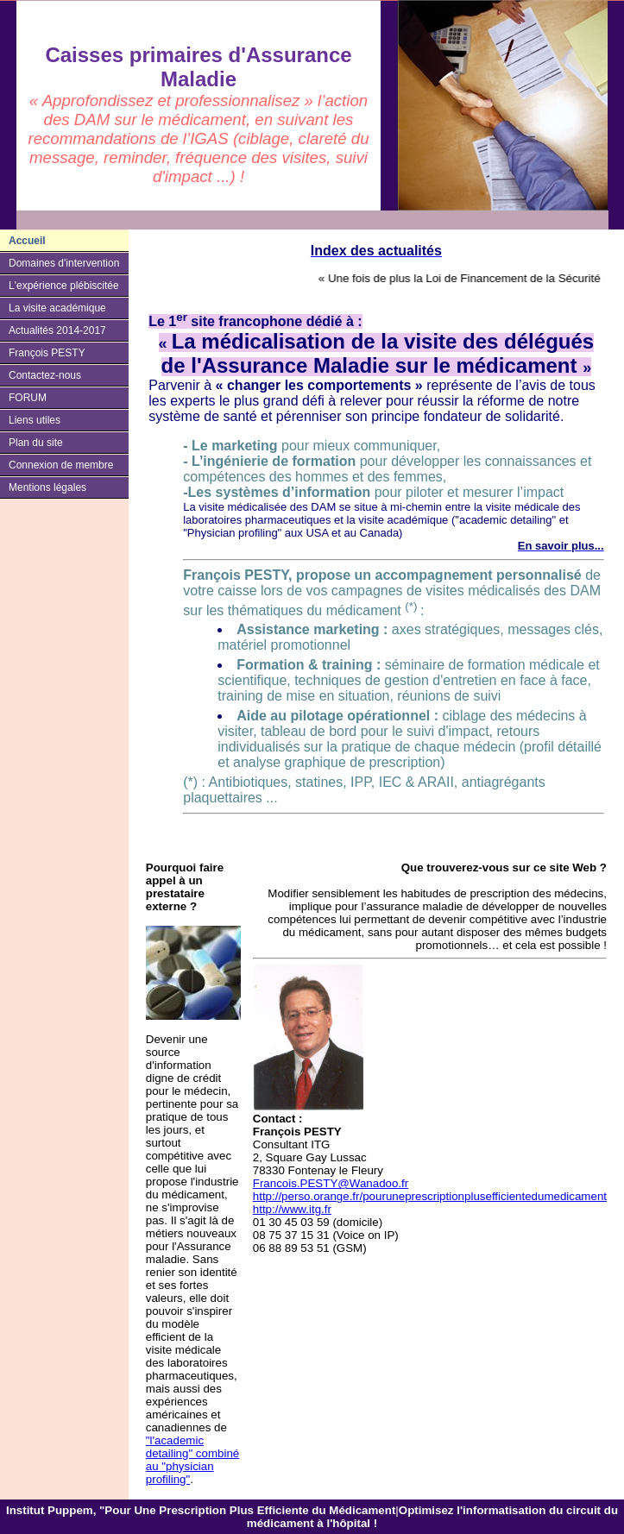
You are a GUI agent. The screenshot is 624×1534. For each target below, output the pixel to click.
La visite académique (57, 308)
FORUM (28, 398)
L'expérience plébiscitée (64, 286)
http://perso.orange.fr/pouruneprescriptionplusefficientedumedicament (430, 1196)
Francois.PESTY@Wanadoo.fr (330, 1183)
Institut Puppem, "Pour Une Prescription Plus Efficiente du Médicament (200, 1510)
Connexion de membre (61, 465)
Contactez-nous (45, 375)
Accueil (27, 241)
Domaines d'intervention (64, 263)
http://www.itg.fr (292, 1209)
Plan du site (36, 443)
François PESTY (47, 353)
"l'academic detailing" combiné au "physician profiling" (192, 1460)
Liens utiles (34, 420)
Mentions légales (47, 487)
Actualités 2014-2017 (57, 330)
